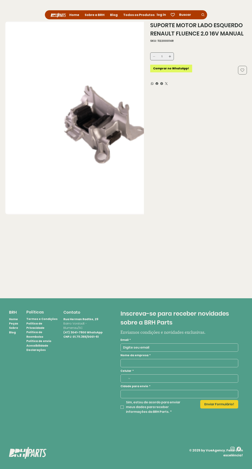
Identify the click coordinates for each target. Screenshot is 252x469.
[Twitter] (166, 84)
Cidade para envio (135, 386)
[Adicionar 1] (170, 56)
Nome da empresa (135, 355)
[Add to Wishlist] (242, 70)
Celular (127, 371)
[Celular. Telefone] (183, 378)
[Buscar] (192, 15)
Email (125, 340)
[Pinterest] (162, 84)
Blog (12, 332)
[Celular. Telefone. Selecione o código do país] (127, 378)
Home (13, 319)
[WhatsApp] (152, 84)
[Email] (178, 348)
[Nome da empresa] (178, 363)
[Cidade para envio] (178, 394)
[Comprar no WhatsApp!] (171, 68)
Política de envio (38, 341)
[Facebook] (157, 84)
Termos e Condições (41, 319)
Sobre (13, 328)
